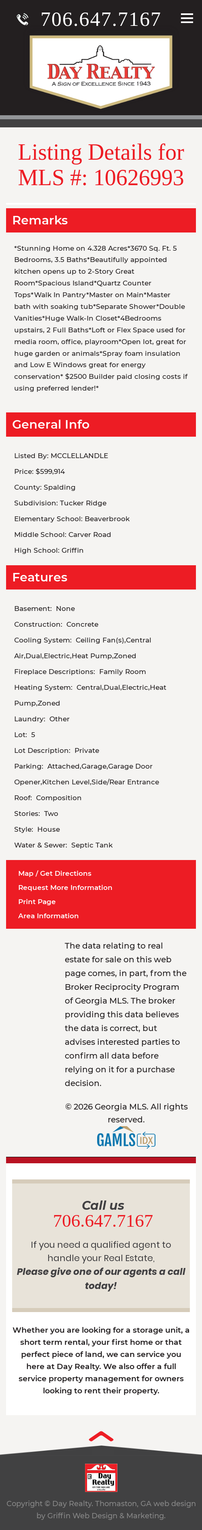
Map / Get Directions (54, 873)
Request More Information (65, 887)
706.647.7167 (101, 19)
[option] (38, 204)
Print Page (37, 902)
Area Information (48, 916)
